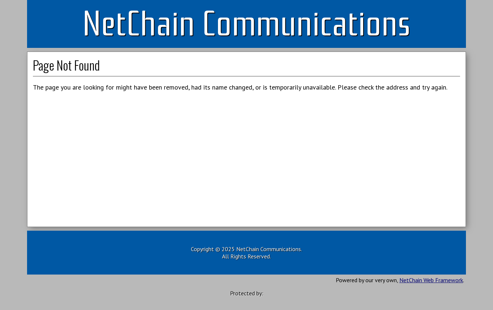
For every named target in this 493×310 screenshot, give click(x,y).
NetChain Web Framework (431, 280)
